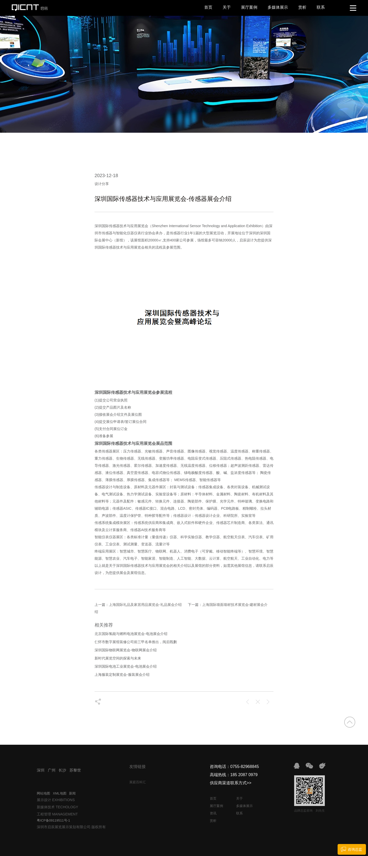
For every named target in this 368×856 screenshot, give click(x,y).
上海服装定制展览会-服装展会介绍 (122, 674)
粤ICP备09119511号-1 (53, 820)
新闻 (72, 793)
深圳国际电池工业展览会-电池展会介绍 (126, 666)
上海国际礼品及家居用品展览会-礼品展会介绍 (145, 605)
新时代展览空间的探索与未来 (118, 658)
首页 (208, 7)
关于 (227, 7)
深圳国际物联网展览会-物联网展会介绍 (126, 650)
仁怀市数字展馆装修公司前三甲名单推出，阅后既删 (136, 642)
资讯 (213, 813)
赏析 (302, 7)
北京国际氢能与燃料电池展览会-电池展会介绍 (131, 634)
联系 (321, 7)
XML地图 (59, 793)
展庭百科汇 (137, 782)
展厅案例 (249, 7)
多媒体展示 (278, 7)
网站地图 (43, 793)
